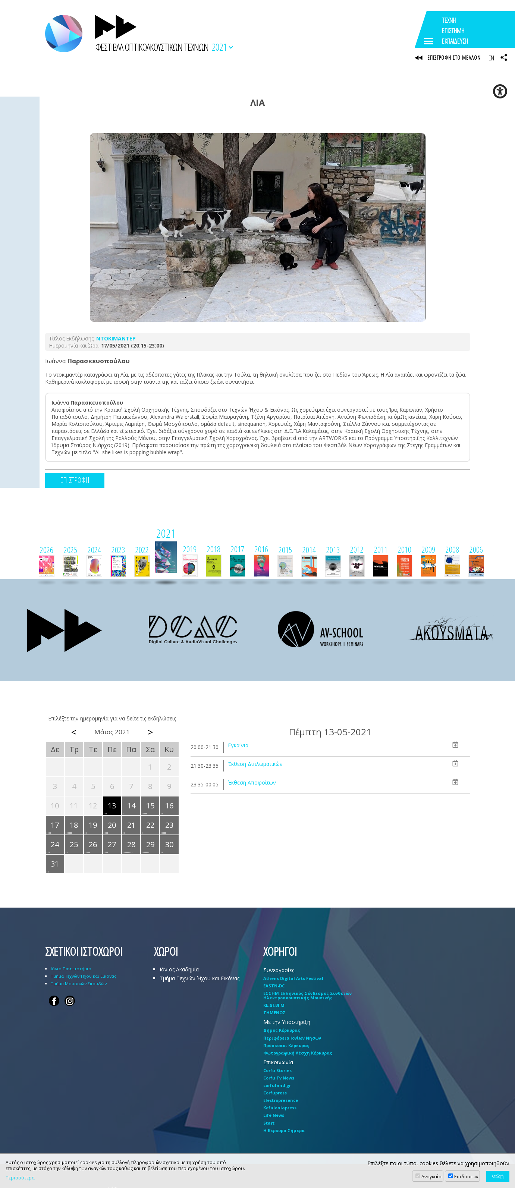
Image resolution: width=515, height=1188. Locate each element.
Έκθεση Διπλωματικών (255, 764)
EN (491, 57)
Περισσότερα (20, 1178)
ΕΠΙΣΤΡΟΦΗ (75, 480)
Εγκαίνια (238, 745)
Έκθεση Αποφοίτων (252, 782)
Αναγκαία (431, 1176)
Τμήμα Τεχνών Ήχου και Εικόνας (83, 976)
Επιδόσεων (466, 1176)
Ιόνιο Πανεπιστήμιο (71, 969)
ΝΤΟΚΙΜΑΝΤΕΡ (116, 338)
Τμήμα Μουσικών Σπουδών (79, 984)
